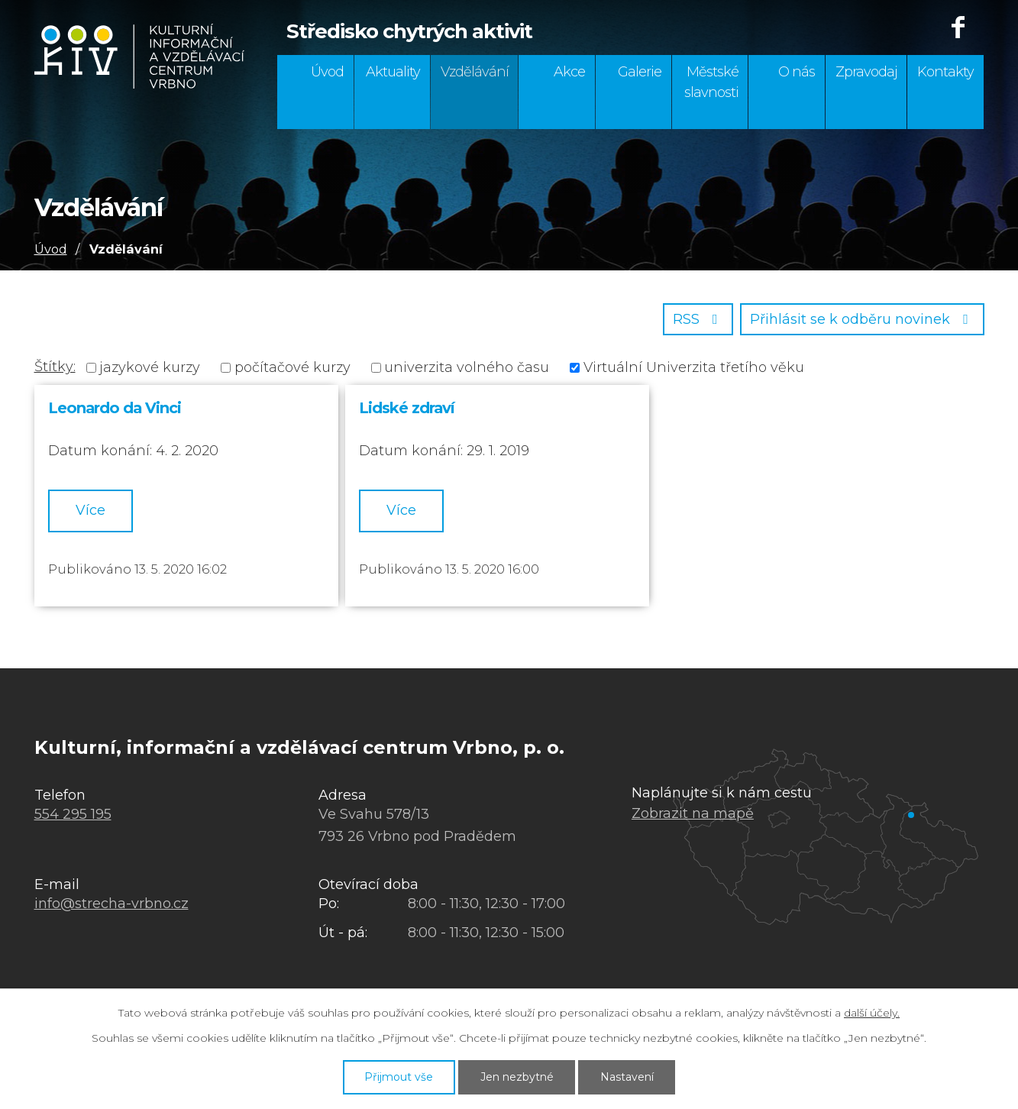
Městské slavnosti (711, 82)
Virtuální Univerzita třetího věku (693, 367)
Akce (569, 71)
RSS (698, 319)
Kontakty (945, 71)
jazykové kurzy (149, 367)
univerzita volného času (466, 367)
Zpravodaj (866, 71)
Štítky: (55, 366)
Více (90, 510)
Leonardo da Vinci (114, 408)
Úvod (327, 71)
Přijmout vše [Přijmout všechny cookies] (398, 1077)
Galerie (639, 71)
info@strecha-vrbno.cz (111, 903)
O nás (796, 71)
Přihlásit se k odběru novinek (862, 319)
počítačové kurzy (292, 367)
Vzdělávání (475, 71)
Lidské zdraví (406, 408)
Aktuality (393, 71)
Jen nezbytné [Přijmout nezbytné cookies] (517, 1077)
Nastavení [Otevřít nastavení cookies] (627, 1077)
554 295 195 (72, 814)
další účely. (872, 1013)
